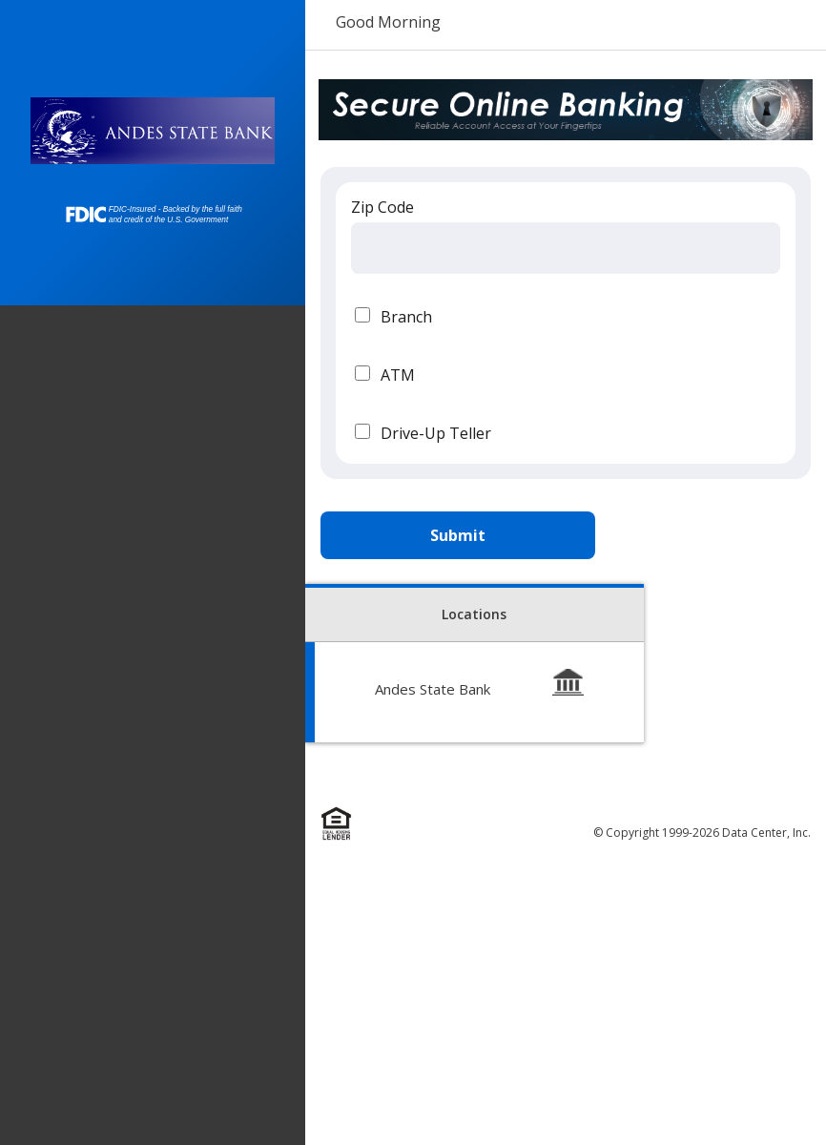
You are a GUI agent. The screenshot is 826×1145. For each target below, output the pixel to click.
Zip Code (382, 207)
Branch (406, 316)
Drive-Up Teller (436, 433)
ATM (398, 374)
